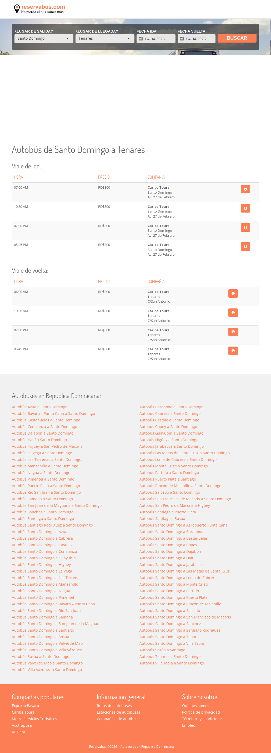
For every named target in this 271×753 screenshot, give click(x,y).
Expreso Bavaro (25, 705)
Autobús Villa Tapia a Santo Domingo (171, 663)
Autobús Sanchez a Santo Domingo (42, 511)
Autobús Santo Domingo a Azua (39, 531)
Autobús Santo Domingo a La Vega (42, 571)
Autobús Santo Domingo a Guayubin (44, 557)
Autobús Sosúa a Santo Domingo (40, 656)
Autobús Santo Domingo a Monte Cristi (173, 584)
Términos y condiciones (203, 718)
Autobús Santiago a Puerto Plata (167, 511)
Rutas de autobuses (114, 705)
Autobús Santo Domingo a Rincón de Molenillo (180, 603)
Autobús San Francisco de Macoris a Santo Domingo (185, 498)
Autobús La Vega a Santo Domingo (42, 452)
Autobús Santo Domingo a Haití (166, 557)
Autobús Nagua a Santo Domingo (41, 472)
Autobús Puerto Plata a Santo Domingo (46, 485)
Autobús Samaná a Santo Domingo (42, 498)
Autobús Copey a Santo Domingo (168, 426)
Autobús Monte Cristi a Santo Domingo (173, 465)
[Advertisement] (135, 99)
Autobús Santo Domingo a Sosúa (40, 636)
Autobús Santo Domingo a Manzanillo (45, 584)
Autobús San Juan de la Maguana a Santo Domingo (57, 505)
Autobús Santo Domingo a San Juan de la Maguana (57, 623)
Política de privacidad (201, 712)
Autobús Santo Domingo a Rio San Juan (46, 610)
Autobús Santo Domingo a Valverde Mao (47, 643)
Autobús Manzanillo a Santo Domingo (45, 465)
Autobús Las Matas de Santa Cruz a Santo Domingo (184, 452)
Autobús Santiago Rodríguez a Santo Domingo (52, 525)
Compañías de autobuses (119, 718)
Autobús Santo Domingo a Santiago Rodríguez (179, 630)
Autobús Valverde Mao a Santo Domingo (47, 663)
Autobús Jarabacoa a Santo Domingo (171, 446)
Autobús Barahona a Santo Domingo (171, 406)
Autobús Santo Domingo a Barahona (171, 531)
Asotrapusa (22, 725)
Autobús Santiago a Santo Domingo (43, 518)
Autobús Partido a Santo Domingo (169, 472)
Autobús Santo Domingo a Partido (169, 590)
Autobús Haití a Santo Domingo (39, 439)
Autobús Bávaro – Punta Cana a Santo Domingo (53, 413)
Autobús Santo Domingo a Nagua (41, 590)
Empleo (188, 725)
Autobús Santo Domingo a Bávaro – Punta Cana (53, 603)
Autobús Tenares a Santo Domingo (169, 656)
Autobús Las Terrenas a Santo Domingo (46, 459)
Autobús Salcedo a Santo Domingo (169, 492)
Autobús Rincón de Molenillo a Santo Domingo (180, 485)
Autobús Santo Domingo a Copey (168, 544)
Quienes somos (195, 705)
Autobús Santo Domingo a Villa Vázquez (47, 649)
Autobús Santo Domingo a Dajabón (170, 551)
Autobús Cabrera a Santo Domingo (169, 413)
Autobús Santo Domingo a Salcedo (169, 610)
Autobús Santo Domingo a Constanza (44, 551)
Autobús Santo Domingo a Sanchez (170, 623)
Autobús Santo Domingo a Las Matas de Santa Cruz (184, 571)
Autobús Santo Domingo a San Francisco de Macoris (185, 617)
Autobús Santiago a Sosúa (162, 518)
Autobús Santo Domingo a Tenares (169, 636)
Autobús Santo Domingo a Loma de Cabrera (178, 577)
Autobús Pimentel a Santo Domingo (43, 479)
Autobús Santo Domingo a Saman (42, 617)
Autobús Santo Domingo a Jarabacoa (171, 564)
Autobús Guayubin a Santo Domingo (171, 433)
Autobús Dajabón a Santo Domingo (42, 433)
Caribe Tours (23, 712)
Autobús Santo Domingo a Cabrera (42, 538)
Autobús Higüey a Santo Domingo (168, 439)
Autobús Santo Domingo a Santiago (43, 630)
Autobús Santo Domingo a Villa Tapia (171, 643)
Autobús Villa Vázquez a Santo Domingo (47, 669)
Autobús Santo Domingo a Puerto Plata (173, 597)
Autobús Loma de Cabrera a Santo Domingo (178, 459)
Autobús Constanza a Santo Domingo (44, 426)
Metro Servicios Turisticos (34, 718)
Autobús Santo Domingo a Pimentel (43, 597)
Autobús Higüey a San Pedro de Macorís (47, 446)
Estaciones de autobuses (118, 712)
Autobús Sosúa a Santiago (162, 649)
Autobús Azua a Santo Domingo (39, 406)
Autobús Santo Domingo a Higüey (41, 564)
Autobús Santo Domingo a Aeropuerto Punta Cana (183, 525)
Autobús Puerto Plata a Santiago (167, 479)
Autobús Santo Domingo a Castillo (42, 544)
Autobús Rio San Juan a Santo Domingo (46, 492)
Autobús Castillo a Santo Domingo (169, 419)
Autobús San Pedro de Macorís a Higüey (174, 505)
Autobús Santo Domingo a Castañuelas (173, 538)
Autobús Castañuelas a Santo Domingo (46, 419)
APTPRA (18, 731)
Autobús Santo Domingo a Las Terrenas (46, 577)
